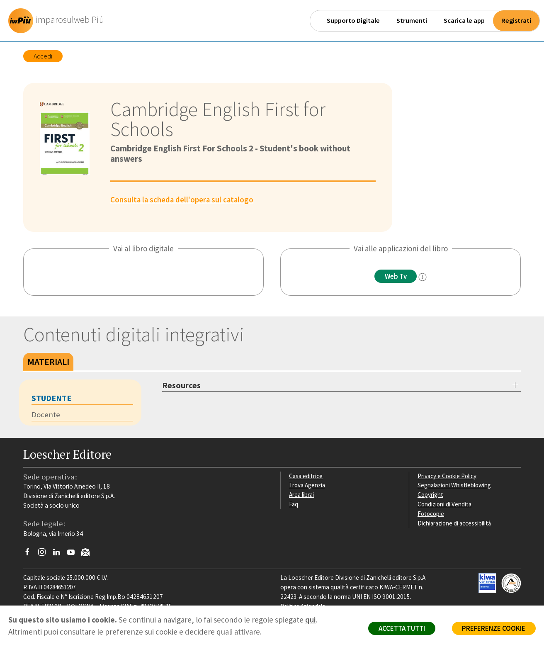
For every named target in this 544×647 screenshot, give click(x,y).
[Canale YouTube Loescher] (74, 554)
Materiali (48, 361)
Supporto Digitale (353, 20)
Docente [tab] (46, 415)
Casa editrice (306, 476)
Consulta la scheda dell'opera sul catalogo (183, 199)
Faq (294, 504)
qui (310, 620)
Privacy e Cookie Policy (448, 476)
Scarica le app (464, 20)
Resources (181, 385)
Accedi (43, 56)
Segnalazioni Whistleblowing (455, 485)
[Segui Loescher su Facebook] (30, 554)
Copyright (431, 495)
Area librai (302, 495)
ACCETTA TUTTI (399, 628)
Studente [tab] (51, 398)
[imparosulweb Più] (58, 20)
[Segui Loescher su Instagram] (45, 554)
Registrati (516, 20)
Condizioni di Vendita (445, 504)
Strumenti (411, 20)
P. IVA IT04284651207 (51, 587)
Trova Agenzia (307, 485)
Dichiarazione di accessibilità (455, 523)
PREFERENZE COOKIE (493, 628)
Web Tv (395, 276)
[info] (423, 277)
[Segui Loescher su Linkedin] (59, 554)
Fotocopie (431, 514)
